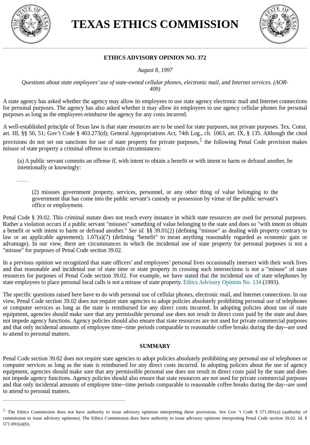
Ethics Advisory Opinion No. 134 (222, 282)
